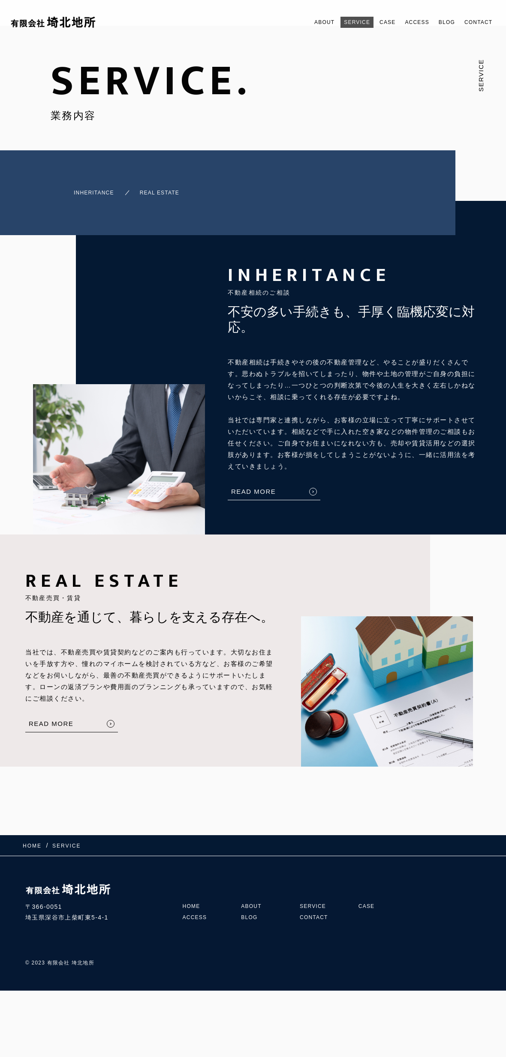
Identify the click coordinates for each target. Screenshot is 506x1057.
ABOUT (294, 22)
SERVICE (332, 22)
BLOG (438, 22)
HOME (193, 886)
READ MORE (253, 483)
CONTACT (475, 22)
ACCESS (403, 22)
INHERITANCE (79, 188)
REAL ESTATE (161, 188)
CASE (368, 22)
